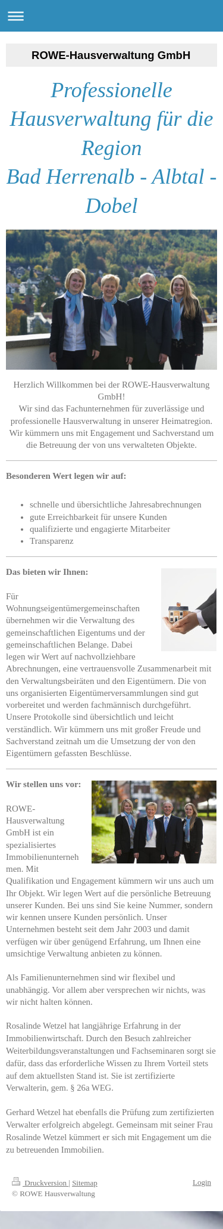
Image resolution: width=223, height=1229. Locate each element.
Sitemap (85, 1182)
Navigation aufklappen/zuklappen (111, 16)
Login (202, 1182)
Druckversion (40, 1182)
